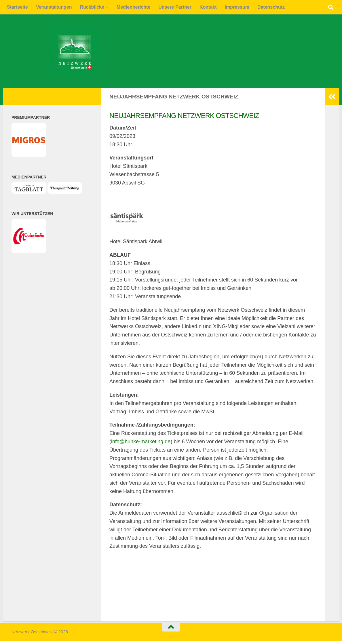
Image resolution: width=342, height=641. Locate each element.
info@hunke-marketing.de (140, 441)
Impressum (237, 7)
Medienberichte (133, 7)
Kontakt (208, 7)
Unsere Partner (174, 7)
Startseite (17, 7)
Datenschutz (271, 7)
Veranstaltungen (54, 7)
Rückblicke (92, 7)
